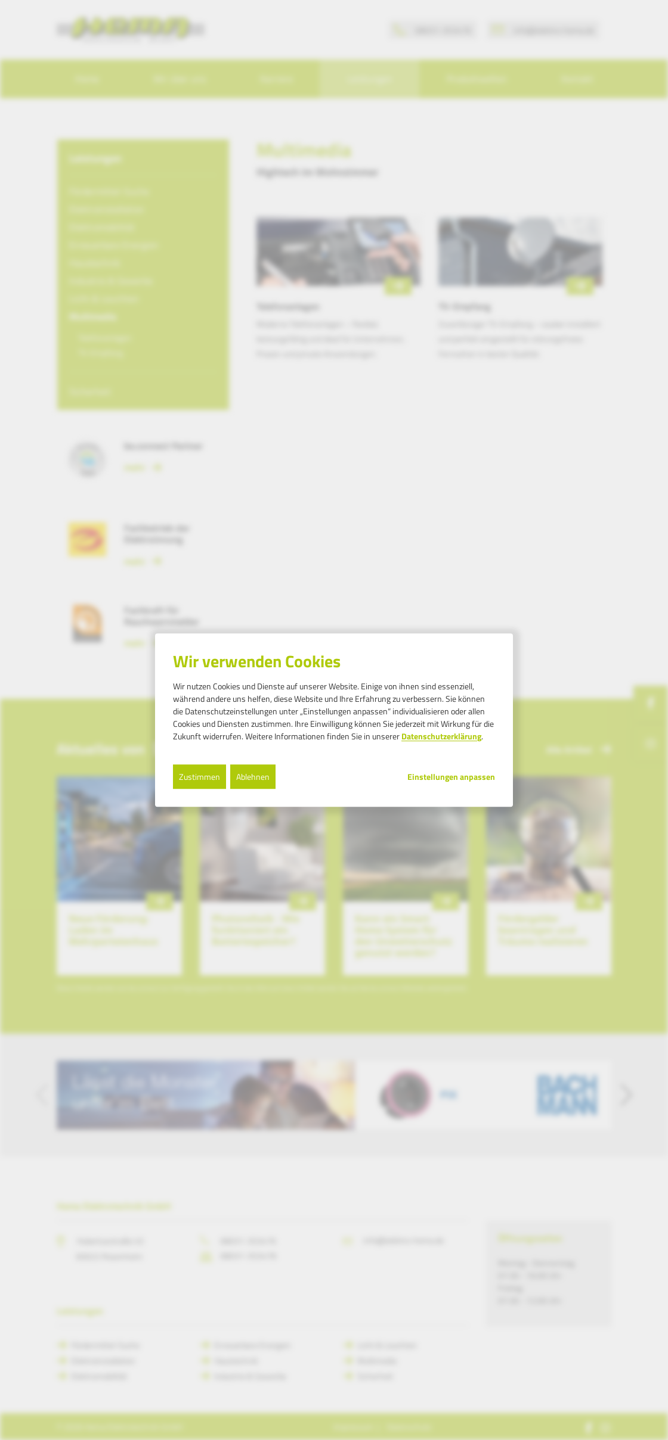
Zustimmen (199, 776)
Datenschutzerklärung (441, 736)
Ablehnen (253, 776)
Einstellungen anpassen (451, 776)
